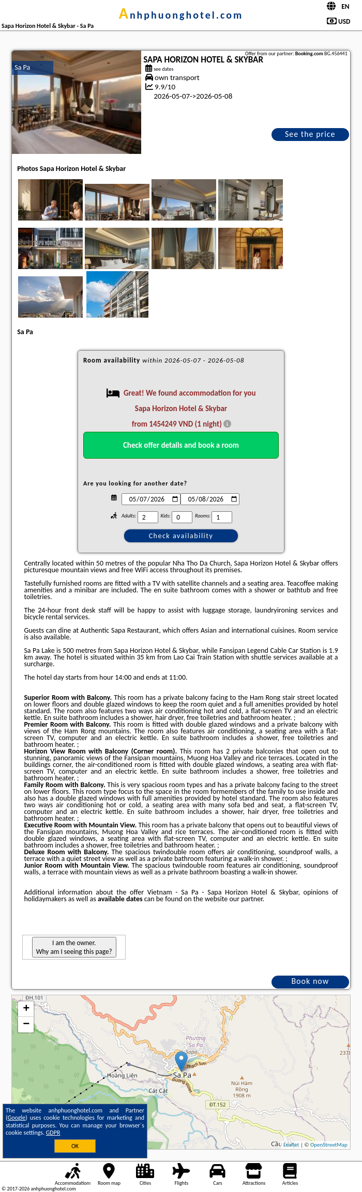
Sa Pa (22, 67)
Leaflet (291, 1144)
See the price (310, 134)
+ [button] (26, 1009)
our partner (245, 899)
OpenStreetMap (329, 1144)
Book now (310, 981)
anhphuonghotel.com (181, 15)
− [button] (26, 1024)
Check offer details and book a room (181, 445)
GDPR (53, 1132)
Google (17, 1117)
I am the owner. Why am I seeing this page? (74, 947)
